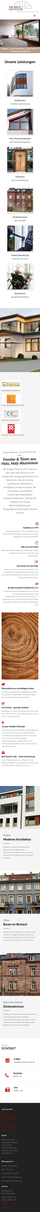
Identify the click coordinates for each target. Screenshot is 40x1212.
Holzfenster (6, 1114)
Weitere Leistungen (8, 1130)
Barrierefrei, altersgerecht (11, 1127)
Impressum (21, 12)
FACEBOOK (6, 1207)
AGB (36, 12)
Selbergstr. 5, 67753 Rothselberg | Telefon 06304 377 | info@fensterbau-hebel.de (20, 50)
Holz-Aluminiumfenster (10, 1116)
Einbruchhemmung (8, 1124)
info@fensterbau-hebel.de (24, 1062)
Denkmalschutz (7, 1122)
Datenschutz (30, 12)
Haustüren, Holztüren (9, 1119)
